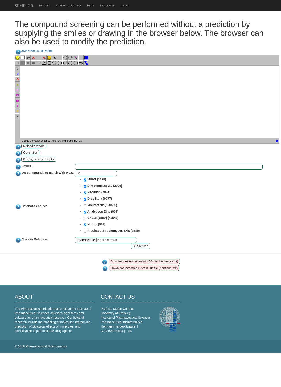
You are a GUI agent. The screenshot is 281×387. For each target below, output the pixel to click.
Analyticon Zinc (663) (101, 212)
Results (44, 5)
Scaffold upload (68, 5)
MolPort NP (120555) (100, 205)
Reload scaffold (33, 146)
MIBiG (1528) (95, 180)
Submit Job (140, 246)
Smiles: (27, 166)
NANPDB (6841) (97, 192)
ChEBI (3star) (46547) (101, 218)
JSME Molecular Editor (37, 50)
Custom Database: (35, 239)
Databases (107, 5)
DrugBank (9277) (98, 199)
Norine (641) (94, 224)
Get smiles (30, 152)
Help (90, 5)
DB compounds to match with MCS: (48, 172)
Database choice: (34, 206)
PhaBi (125, 5)
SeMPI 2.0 (24, 5)
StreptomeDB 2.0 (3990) (103, 186)
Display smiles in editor (39, 159)
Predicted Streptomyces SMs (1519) (112, 231)
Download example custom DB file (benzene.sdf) (144, 268)
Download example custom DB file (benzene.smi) (144, 261)
